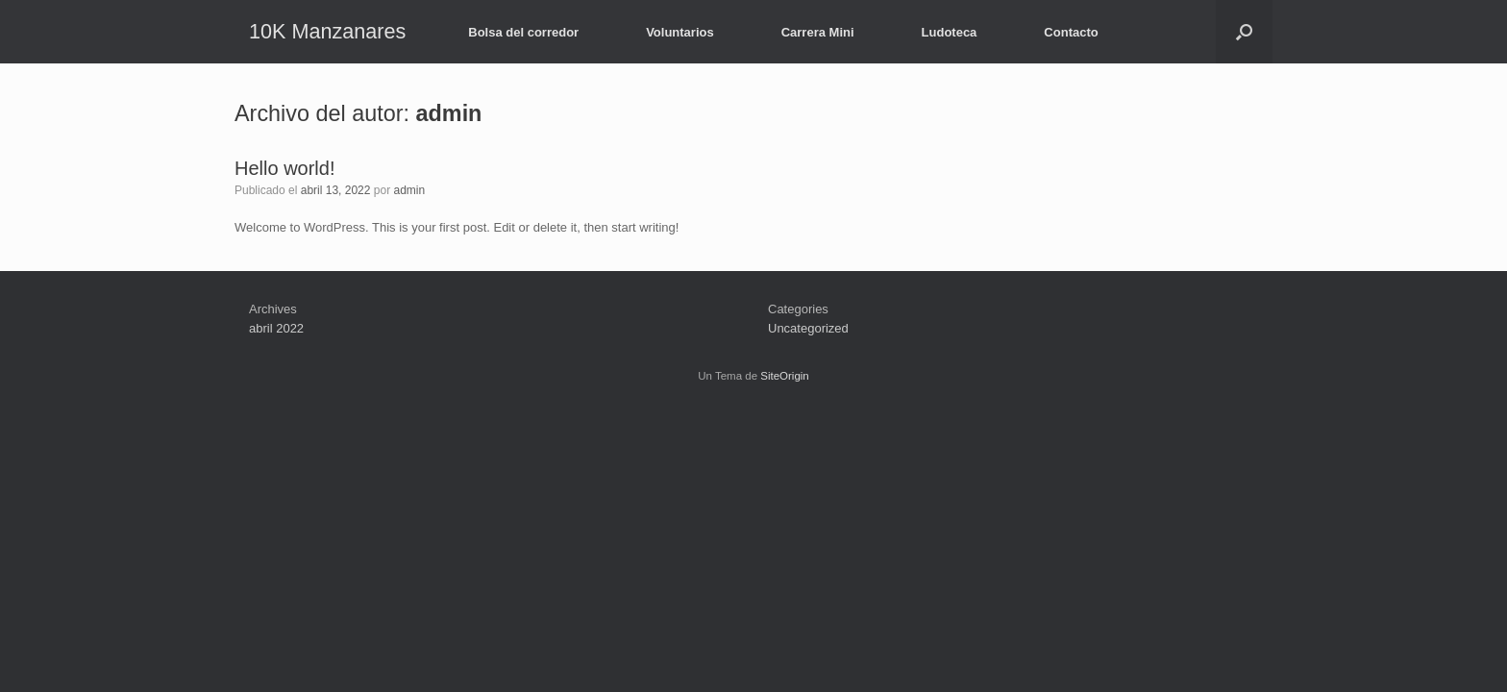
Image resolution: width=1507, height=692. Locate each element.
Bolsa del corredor (523, 32)
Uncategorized (808, 328)
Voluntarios (680, 32)
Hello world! (284, 168)
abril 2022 (276, 328)
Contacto (1071, 32)
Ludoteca (949, 32)
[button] (1244, 31)
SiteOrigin (784, 376)
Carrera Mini (817, 32)
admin (449, 113)
